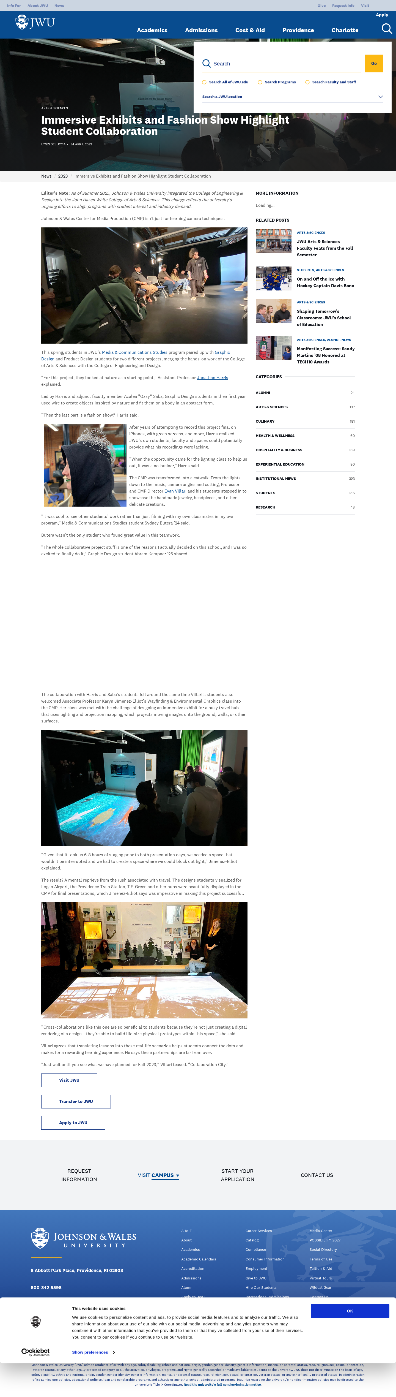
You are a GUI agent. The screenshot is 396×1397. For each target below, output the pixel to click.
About (186, 1240)
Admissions (201, 25)
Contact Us (319, 1296)
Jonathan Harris (212, 377)
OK (350, 1344)
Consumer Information (265, 1259)
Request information (79, 1175)
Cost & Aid (250, 25)
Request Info (325, 5)
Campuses (190, 1315)
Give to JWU (256, 1278)
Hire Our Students (261, 1287)
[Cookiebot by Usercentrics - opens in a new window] (36, 1386)
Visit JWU (69, 1080)
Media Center (321, 1230)
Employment (256, 1268)
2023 (63, 176)
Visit (347, 5)
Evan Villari (175, 491)
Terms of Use (321, 1259)
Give (303, 5)
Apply (374, 5)
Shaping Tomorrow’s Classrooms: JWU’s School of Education (324, 317)
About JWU (38, 5)
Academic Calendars (198, 1259)
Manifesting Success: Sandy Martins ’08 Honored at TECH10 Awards (326, 355)
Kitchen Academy (261, 1315)
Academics (152, 25)
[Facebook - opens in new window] (34, 1314)
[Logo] (37, 22)
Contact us (317, 1175)
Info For (14, 5)
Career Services (259, 1230)
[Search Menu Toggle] (385, 24)
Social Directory (323, 1249)
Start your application (237, 1175)
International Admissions (267, 1296)
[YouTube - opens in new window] (70, 1314)
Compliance (256, 1249)
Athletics (189, 1306)
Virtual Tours (321, 1278)
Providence (298, 25)
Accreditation (192, 1268)
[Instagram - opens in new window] (58, 1314)
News (59, 5)
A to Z (186, 1230)
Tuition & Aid (321, 1268)
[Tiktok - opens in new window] (82, 1314)
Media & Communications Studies (134, 352)
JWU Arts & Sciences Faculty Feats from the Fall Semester (325, 248)
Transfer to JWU (76, 1101)
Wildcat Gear (320, 1287)
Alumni (187, 1287)
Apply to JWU (73, 1123)
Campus (163, 1175)
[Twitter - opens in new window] (46, 1314)
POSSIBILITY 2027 (325, 1240)
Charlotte (345, 25)
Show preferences (90, 1386)
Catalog (252, 1240)
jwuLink (252, 1306)
